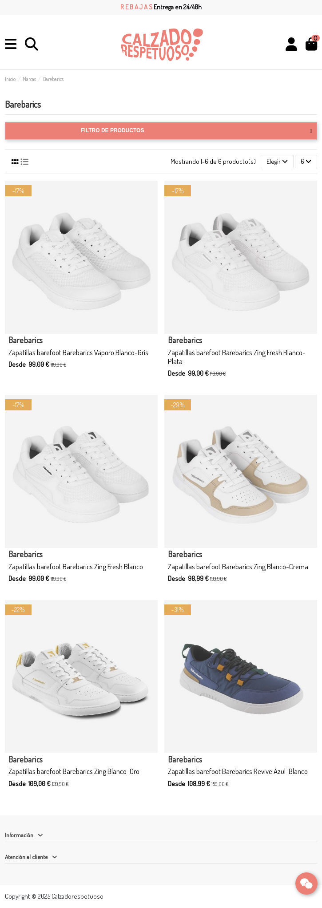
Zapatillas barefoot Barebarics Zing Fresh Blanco (75, 566)
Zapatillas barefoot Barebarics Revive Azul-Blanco (238, 771)
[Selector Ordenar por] (277, 162)
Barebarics (25, 340)
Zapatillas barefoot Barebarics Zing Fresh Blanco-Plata (237, 357)
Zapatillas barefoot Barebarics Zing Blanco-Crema (238, 566)
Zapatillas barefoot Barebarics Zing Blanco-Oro (73, 771)
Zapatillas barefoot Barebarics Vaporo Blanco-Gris (78, 352)
